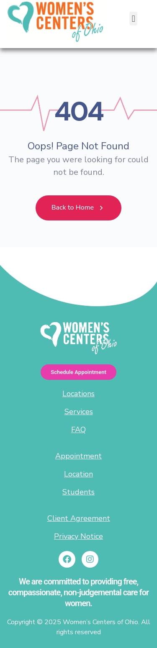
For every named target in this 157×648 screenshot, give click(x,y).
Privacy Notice (78, 536)
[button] (133, 19)
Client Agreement (78, 518)
